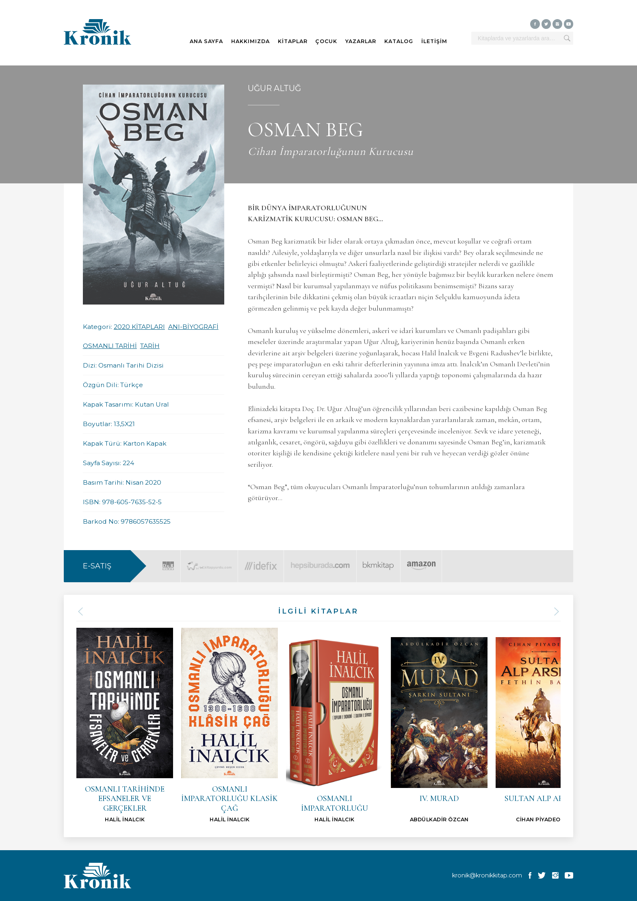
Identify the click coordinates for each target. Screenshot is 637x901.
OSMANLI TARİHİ (110, 346)
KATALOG (398, 41)
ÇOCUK (326, 41)
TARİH (150, 346)
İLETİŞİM (434, 41)
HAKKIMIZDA (250, 41)
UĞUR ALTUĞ (274, 88)
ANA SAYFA (206, 41)
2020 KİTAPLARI (139, 327)
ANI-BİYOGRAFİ (193, 327)
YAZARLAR (360, 41)
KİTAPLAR (293, 41)
